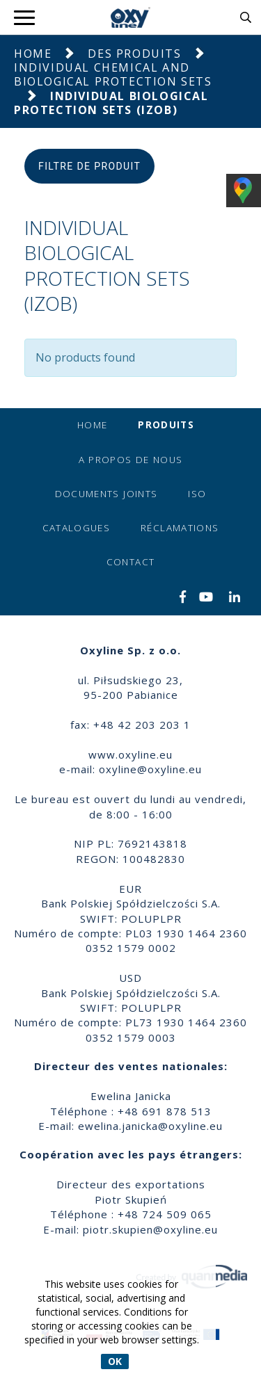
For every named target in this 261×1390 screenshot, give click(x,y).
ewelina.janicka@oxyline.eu (150, 1126)
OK (115, 1361)
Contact (130, 562)
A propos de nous (131, 459)
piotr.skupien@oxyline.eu (150, 1229)
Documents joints (106, 493)
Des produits (134, 53)
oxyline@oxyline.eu (150, 769)
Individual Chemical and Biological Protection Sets (113, 74)
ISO (197, 493)
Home (33, 53)
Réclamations (180, 528)
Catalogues (76, 528)
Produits (166, 425)
